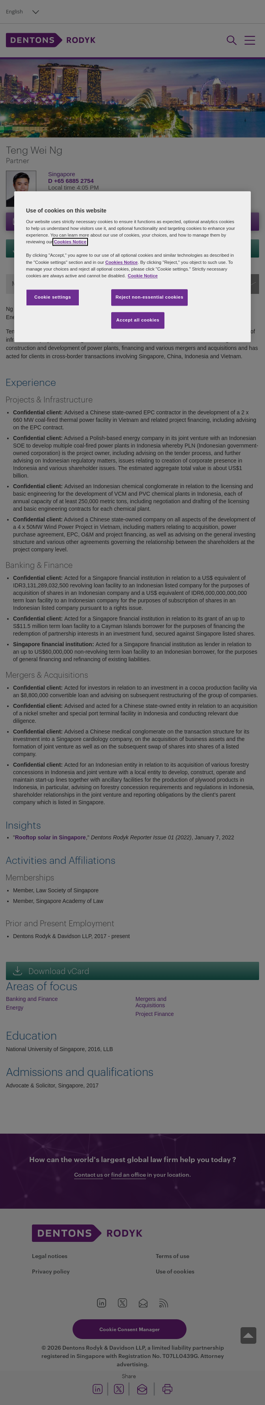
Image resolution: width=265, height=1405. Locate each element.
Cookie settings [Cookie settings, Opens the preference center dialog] (52, 297)
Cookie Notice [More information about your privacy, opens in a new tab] (143, 275)
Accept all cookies (138, 320)
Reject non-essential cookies (149, 297)
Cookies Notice (70, 242)
